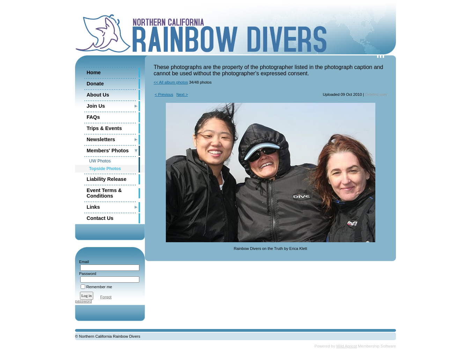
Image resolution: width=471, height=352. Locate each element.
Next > (182, 94)
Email (82, 262)
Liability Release (106, 179)
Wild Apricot (346, 346)
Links (93, 207)
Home (94, 72)
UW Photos (100, 161)
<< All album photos (171, 82)
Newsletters (101, 139)
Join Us (96, 106)
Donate (95, 83)
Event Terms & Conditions (104, 193)
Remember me (99, 287)
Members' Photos (108, 150)
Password (86, 273)
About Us (98, 95)
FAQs (93, 117)
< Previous (164, 94)
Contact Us (100, 218)
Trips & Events (104, 128)
